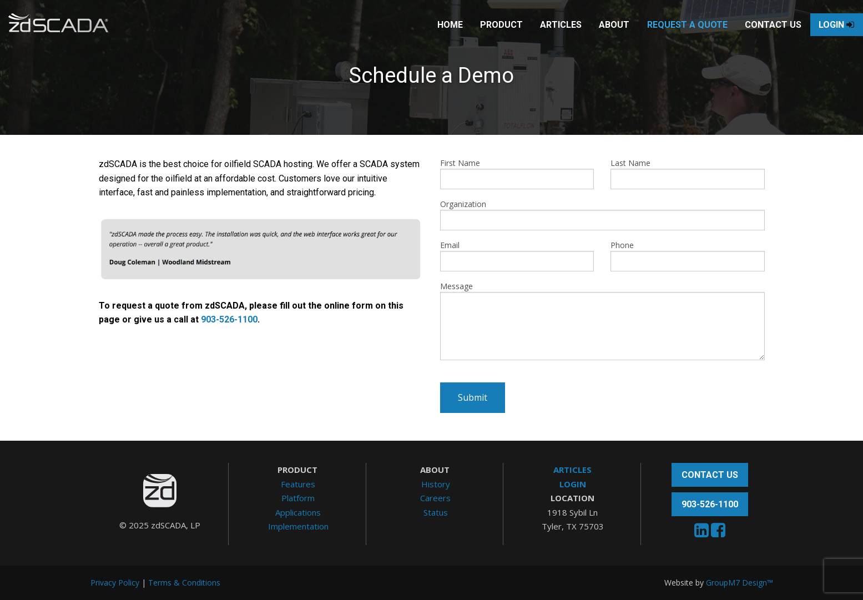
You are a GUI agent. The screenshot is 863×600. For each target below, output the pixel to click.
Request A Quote (665, 36)
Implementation (298, 526)
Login (814, 36)
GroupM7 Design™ (739, 582)
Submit (472, 397)
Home (428, 36)
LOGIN (572, 484)
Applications (298, 512)
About (592, 36)
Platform (298, 497)
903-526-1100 (229, 319)
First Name (517, 173)
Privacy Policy (114, 582)
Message (602, 320)
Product (479, 36)
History (435, 484)
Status (435, 512)
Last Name (687, 173)
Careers (435, 497)
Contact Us (751, 36)
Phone (687, 255)
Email (517, 255)
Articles (538, 36)
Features (298, 484)
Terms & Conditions (184, 582)
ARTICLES (572, 469)
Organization (602, 214)
